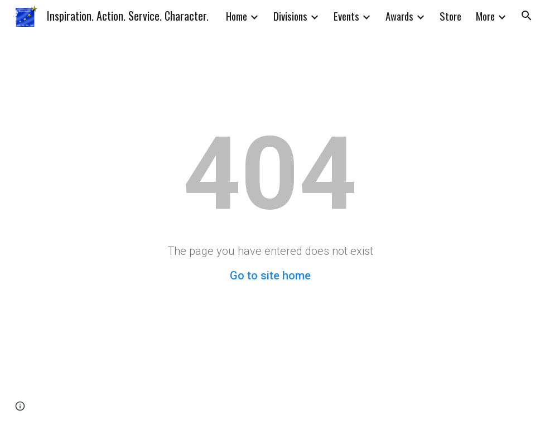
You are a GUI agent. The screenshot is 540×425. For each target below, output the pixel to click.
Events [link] (346, 15)
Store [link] (450, 15)
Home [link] (236, 15)
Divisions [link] (290, 15)
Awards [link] (399, 15)
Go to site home (270, 275)
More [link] (485, 15)
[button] (526, 15)
